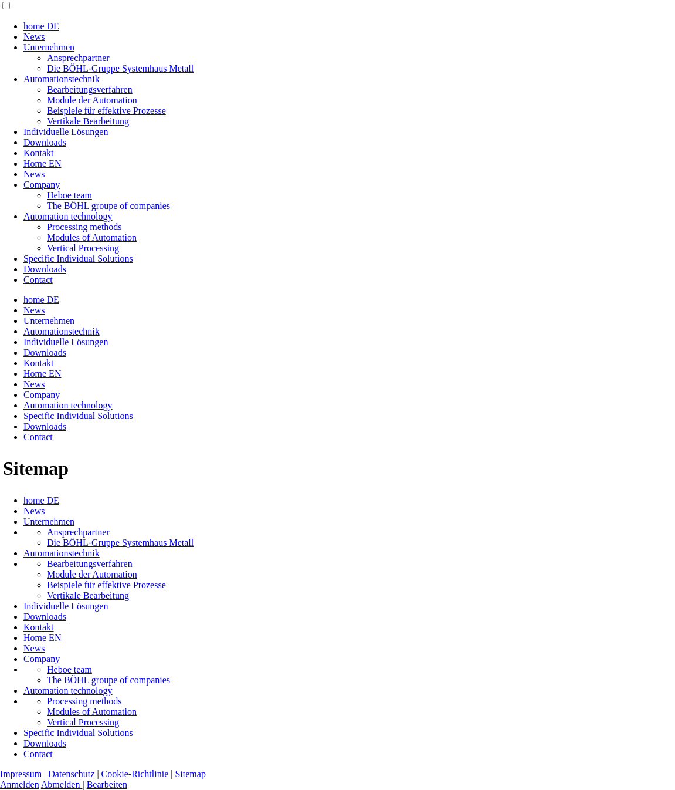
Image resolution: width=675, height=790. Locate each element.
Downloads (44, 142)
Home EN (42, 163)
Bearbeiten (107, 784)
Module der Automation (92, 100)
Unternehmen (48, 47)
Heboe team (69, 195)
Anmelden (19, 784)
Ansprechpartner (78, 58)
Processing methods (84, 227)
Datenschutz (71, 774)
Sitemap (190, 774)
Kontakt (38, 153)
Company (41, 185)
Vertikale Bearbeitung (88, 121)
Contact (38, 280)
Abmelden (62, 784)
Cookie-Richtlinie (135, 774)
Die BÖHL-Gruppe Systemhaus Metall (120, 68)
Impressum (21, 774)
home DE (41, 26)
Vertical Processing (83, 248)
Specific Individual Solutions (78, 259)
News (34, 37)
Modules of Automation (92, 237)
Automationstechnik (61, 79)
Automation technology (68, 216)
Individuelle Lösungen (65, 132)
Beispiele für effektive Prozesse (106, 111)
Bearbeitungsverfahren (90, 89)
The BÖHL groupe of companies (108, 206)
